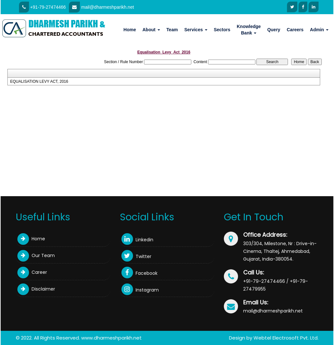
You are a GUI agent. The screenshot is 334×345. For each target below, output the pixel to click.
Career (32, 272)
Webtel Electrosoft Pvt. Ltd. (286, 337)
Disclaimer (36, 289)
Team (172, 29)
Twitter (136, 256)
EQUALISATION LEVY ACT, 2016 (39, 81)
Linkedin (137, 239)
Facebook (139, 273)
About (151, 29)
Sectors (222, 29)
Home (129, 29)
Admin (319, 29)
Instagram (140, 290)
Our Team (36, 255)
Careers (295, 29)
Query (273, 29)
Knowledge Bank (249, 29)
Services (195, 29)
